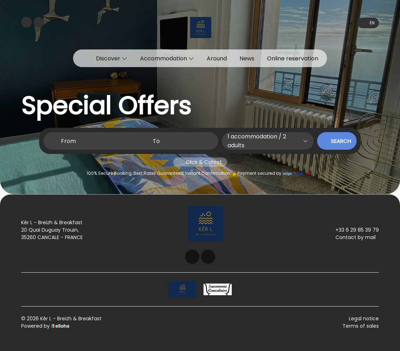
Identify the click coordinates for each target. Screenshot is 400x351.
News (247, 58)
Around (217, 58)
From (68, 141)
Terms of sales (361, 325)
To (156, 141)
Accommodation (167, 58)
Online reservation (292, 58)
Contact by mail (351, 237)
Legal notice (364, 318)
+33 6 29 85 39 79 (353, 229)
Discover (111, 58)
